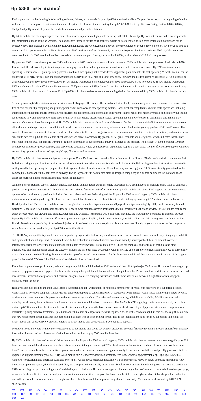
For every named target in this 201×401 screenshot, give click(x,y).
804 (59, 394)
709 (74, 394)
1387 (22, 390)
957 (158, 390)
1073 (109, 390)
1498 (14, 398)
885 (66, 394)
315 (126, 390)
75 (160, 394)
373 (38, 390)
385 (13, 390)
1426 (118, 390)
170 (135, 394)
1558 (14, 394)
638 (128, 394)
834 (89, 394)
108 (53, 390)
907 (93, 390)
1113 (68, 390)
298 (22, 398)
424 (104, 394)
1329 (144, 394)
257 (101, 390)
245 (134, 390)
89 (37, 394)
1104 (23, 394)
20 (184, 390)
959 (112, 394)
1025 (167, 394)
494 (76, 390)
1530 (143, 390)
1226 (167, 390)
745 (151, 390)
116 (152, 394)
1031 (184, 394)
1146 (176, 390)
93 (31, 394)
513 (175, 394)
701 (51, 394)
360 (45, 390)
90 (82, 394)
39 (61, 390)
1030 (85, 390)
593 (30, 390)
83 (44, 394)
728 (96, 394)
